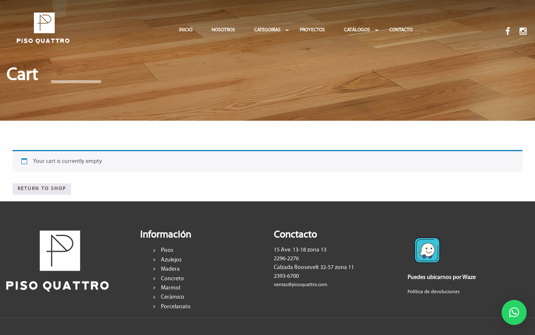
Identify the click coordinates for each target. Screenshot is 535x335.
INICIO (185, 30)
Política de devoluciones (434, 291)
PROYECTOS (312, 30)
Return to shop (42, 188)
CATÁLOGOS (357, 30)
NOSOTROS (223, 30)
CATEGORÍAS (267, 30)
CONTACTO (401, 30)
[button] (514, 312)
